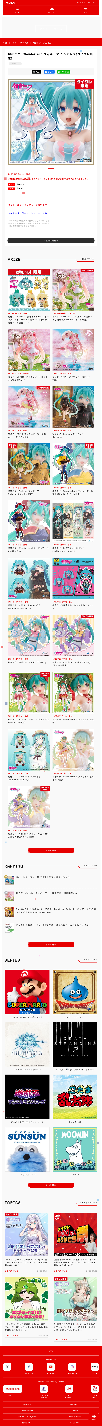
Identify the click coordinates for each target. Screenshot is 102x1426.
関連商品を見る (51, 240)
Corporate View (27, 1410)
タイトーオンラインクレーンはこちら (27, 213)
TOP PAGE (27, 1404)
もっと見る (51, 850)
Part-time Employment (27, 1416)
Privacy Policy (75, 1416)
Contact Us (74, 1422)
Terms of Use (27, 1422)
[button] (51, 168)
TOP (5, 43)
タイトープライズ (20, 43)
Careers (75, 1410)
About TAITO (81, 3)
